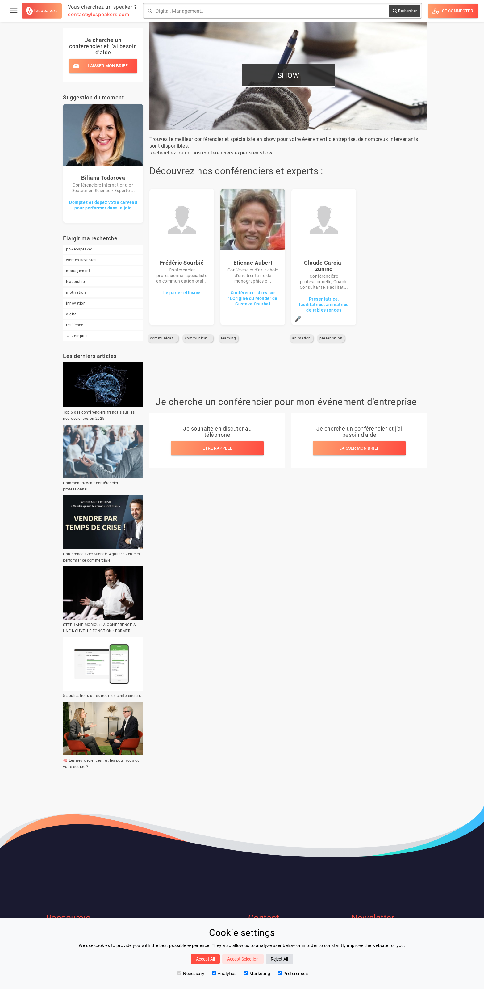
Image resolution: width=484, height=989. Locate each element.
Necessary (191, 973)
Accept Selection (243, 959)
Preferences (293, 973)
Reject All (279, 959)
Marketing (257, 973)
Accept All (205, 959)
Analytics (224, 973)
